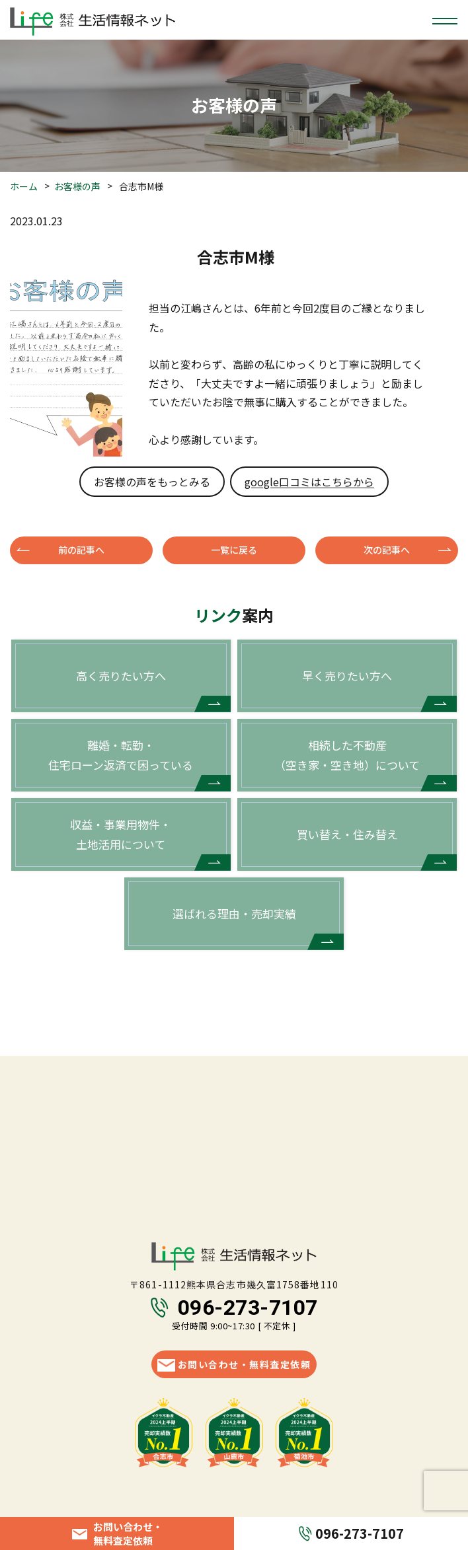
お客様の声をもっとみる (152, 482)
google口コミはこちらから (309, 482)
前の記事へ (81, 549)
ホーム (24, 186)
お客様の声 (77, 186)
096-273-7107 (248, 1307)
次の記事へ (387, 549)
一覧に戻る (234, 549)
